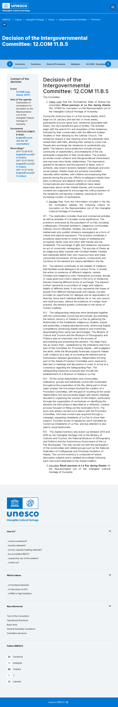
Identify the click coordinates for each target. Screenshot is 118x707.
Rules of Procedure (56, 64)
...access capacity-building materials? (24, 550)
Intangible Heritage (35, 19)
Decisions (20, 64)
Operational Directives (17, 620)
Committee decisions (17, 633)
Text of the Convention (18, 616)
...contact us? (13, 562)
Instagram (14, 663)
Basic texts (12, 624)
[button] (4, 26)
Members (75, 64)
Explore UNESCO (58, 702)
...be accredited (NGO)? (18, 554)
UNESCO (6, 19)
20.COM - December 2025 (98, 64)
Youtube (14, 669)
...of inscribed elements (18, 585)
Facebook (15, 656)
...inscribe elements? (16, 545)
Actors (51, 19)
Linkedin (14, 681)
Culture (18, 19)
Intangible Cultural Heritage (16, 10)
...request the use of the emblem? (23, 558)
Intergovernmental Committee (73, 19)
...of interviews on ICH (17, 589)
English (20, 138)
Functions (36, 64)
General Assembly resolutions (21, 629)
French (28, 138)
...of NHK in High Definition (19, 593)
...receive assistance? (17, 541)
